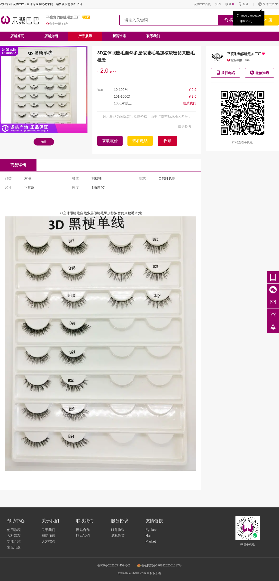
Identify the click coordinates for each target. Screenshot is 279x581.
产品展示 (85, 36)
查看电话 (140, 141)
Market (150, 541)
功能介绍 (14, 541)
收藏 (229, 4)
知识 (218, 4)
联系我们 (153, 36)
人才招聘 (48, 541)
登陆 (243, 4)
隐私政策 (118, 536)
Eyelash (151, 530)
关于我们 (48, 530)
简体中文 (268, 4)
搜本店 (265, 20)
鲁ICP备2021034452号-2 (113, 565)
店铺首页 (17, 36)
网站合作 (83, 530)
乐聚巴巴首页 (202, 4)
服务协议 (118, 530)
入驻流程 (14, 536)
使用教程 (14, 530)
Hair (148, 536)
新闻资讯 (119, 36)
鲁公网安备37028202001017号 (159, 565)
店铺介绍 (51, 36)
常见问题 (14, 547)
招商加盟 (48, 536)
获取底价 (110, 141)
